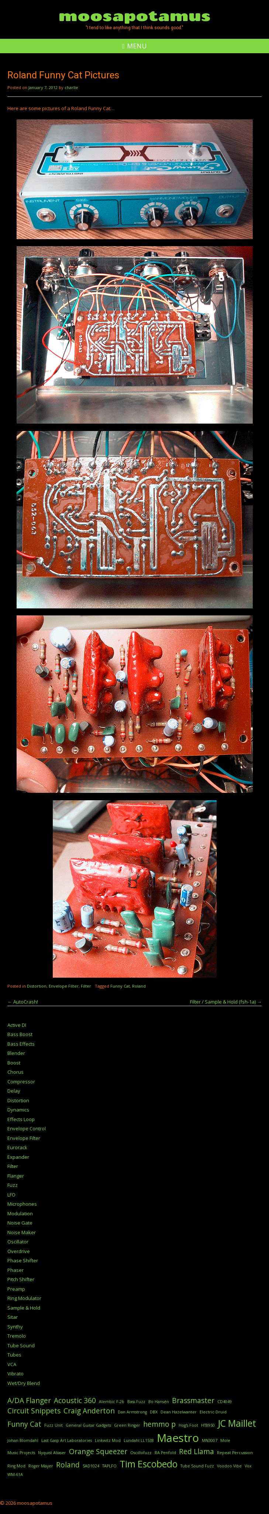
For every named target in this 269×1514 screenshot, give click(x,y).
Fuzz (12, 1185)
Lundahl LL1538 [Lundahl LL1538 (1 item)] (139, 1440)
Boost (13, 1062)
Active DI (16, 1025)
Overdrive (18, 1251)
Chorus (15, 1072)
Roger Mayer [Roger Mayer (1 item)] (40, 1466)
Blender (16, 1053)
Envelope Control (26, 1128)
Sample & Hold (23, 1307)
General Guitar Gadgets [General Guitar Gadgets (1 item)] (88, 1425)
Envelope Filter (64, 986)
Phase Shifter (22, 1260)
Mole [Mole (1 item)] (225, 1440)
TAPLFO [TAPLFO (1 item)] (109, 1466)
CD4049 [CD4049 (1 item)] (224, 1401)
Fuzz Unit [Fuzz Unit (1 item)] (53, 1425)
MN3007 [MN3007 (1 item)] (209, 1440)
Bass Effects (21, 1044)
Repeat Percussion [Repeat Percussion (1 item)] (235, 1452)
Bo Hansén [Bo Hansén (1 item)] (158, 1401)
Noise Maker (21, 1232)
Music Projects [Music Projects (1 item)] (21, 1452)
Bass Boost (19, 1034)
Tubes (14, 1354)
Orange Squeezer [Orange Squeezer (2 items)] (98, 1451)
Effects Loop (21, 1119)
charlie (71, 87)
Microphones (22, 1204)
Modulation (20, 1213)
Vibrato (15, 1373)
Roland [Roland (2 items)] (68, 1465)
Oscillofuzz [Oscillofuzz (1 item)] (141, 1452)
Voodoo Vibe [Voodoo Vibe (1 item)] (229, 1466)
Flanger (15, 1175)
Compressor (21, 1081)
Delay (13, 1090)
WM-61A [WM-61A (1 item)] (15, 1474)
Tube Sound (21, 1345)
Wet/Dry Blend (23, 1383)
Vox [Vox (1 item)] (248, 1466)
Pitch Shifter (20, 1279)
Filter (86, 986)
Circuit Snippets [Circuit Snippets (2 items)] (34, 1411)
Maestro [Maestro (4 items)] (178, 1437)
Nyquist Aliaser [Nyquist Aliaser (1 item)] (52, 1452)
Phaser (15, 1270)
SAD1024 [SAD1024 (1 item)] (91, 1466)
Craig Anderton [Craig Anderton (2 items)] (89, 1411)
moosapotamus (135, 15)
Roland (139, 986)
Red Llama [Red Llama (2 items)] (196, 1451)
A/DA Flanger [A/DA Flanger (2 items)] (29, 1400)
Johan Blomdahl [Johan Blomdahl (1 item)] (22, 1440)
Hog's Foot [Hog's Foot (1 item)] (188, 1425)
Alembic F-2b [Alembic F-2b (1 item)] (111, 1401)
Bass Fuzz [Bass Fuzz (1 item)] (136, 1401)
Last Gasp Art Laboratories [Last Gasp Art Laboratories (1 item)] (66, 1440)
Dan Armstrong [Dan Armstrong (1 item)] (132, 1412)
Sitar (12, 1317)
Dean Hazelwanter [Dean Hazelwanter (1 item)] (179, 1412)
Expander (18, 1157)
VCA (11, 1364)
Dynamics (18, 1109)
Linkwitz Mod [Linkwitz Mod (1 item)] (108, 1440)
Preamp (16, 1289)
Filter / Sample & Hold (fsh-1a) (226, 1001)
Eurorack (17, 1147)
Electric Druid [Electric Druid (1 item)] (213, 1412)
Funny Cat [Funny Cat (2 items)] (24, 1424)
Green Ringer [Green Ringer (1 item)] (127, 1425)
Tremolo (16, 1336)
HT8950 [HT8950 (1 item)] (208, 1425)
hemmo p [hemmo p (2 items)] (159, 1424)
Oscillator (17, 1241)
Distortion (36, 986)
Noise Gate (19, 1222)
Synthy (15, 1326)
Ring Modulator (24, 1298)
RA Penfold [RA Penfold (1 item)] (165, 1452)
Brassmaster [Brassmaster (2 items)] (193, 1400)
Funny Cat (120, 986)
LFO (11, 1194)
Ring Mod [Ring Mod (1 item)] (16, 1466)
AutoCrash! (22, 1001)
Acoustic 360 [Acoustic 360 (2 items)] (75, 1400)
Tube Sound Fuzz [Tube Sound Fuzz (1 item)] (197, 1466)
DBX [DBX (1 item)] (154, 1412)
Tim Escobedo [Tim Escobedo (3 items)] (148, 1464)
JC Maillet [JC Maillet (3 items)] (237, 1423)
